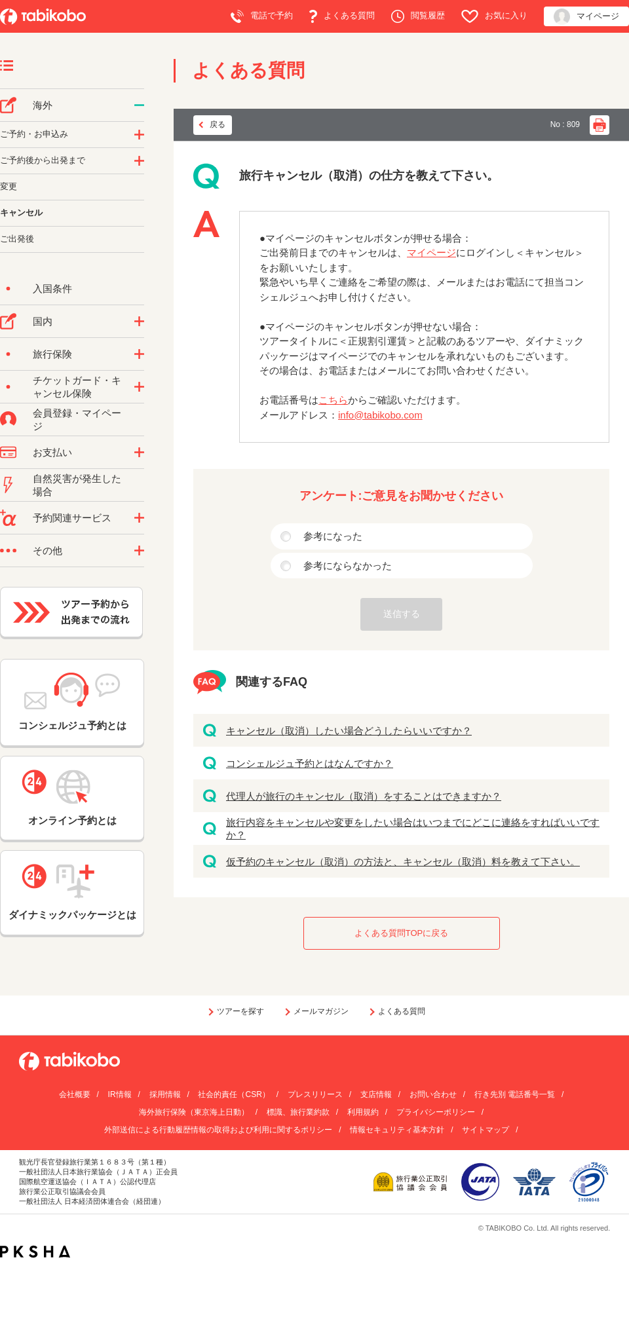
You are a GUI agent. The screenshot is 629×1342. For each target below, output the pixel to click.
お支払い (52, 452)
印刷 (599, 125)
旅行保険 (52, 354)
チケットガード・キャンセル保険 (77, 387)
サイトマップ (485, 1129)
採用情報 (165, 1094)
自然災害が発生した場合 (77, 485)
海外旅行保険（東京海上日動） (194, 1112)
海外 (42, 105)
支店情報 (376, 1094)
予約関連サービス (72, 517)
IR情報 (120, 1094)
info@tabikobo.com (380, 414)
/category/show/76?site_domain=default (139, 105)
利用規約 (363, 1112)
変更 (8, 186)
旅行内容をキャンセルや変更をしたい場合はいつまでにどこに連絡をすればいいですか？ (413, 829)
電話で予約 (262, 16)
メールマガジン (321, 1011)
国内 (42, 321)
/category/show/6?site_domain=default (139, 161)
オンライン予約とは (72, 798)
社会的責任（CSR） (233, 1094)
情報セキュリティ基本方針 (397, 1129)
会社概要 (74, 1094)
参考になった (332, 536)
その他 (47, 550)
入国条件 (52, 288)
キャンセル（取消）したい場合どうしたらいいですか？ (349, 730)
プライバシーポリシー (435, 1112)
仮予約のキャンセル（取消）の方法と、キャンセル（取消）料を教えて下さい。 (403, 861)
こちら (333, 399)
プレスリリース (315, 1094)
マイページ (586, 17)
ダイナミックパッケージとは (72, 892)
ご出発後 (17, 239)
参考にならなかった (347, 565)
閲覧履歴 (418, 16)
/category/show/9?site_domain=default (139, 452)
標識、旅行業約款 (298, 1112)
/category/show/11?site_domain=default (139, 518)
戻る (217, 124)
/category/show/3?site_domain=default (139, 550)
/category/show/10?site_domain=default (139, 354)
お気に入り (494, 16)
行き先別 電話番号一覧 (514, 1094)
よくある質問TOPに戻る (401, 933)
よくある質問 (342, 16)
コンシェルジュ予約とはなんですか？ (309, 763)
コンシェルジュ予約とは (72, 702)
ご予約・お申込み (34, 134)
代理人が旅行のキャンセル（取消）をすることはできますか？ (363, 796)
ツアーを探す (240, 1011)
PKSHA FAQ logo (35, 1251)
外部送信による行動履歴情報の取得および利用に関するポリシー (218, 1129)
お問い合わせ (433, 1094)
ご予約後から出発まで (42, 160)
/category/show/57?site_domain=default (139, 321)
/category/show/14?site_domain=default (139, 135)
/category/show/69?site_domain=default (139, 387)
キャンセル (21, 212)
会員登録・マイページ (77, 419)
